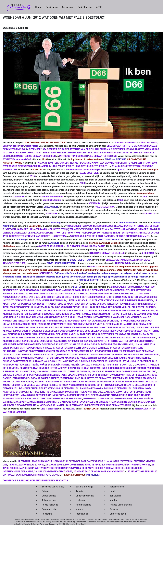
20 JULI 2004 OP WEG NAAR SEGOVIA (63, 310)
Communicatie (49, 509)
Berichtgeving (85, 7)
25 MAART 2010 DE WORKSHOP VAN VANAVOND (98, 471)
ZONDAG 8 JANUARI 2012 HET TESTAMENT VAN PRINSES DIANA (48, 398)
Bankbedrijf (115, 495)
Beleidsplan (51, 7)
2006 (121, 200)
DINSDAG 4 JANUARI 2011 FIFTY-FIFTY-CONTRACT (107, 364)
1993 (38, 239)
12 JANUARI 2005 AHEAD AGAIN (101, 310)
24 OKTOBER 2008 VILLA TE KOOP (116, 327)
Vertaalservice (49, 495)
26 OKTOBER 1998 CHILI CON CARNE (86, 246)
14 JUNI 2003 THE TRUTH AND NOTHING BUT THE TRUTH (78, 166)
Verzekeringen (117, 486)
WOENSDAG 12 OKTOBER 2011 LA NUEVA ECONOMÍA (75, 388)
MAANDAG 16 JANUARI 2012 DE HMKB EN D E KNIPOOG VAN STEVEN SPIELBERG (55, 402)
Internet (79, 509)
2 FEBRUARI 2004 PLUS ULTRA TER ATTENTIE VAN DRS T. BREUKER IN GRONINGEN (110, 300)
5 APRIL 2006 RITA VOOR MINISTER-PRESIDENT (42, 317)
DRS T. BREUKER (49, 408)
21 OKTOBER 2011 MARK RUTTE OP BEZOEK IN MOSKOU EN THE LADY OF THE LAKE (59, 391)
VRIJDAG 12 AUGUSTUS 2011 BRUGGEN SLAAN (59, 381)
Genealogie (67, 7)
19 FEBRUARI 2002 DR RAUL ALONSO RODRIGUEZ (51, 293)
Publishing (47, 513)
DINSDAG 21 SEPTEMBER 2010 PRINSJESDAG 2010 (29, 354)
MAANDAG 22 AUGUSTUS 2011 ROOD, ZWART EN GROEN (114, 381)
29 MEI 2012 (69, 408)
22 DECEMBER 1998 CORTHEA (127, 287)
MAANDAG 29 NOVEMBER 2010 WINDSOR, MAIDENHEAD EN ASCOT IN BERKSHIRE (107, 358)
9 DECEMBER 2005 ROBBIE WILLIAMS (61, 314)
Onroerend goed (118, 513)
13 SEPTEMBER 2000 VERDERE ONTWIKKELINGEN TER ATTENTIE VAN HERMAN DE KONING (81, 152)
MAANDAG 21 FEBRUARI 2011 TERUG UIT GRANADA (64, 371)
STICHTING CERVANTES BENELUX (107, 253)
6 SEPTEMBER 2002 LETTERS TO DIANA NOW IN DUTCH (109, 297)
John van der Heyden (13, 146)
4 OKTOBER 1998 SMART (50, 246)
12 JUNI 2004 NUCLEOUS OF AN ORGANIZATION (56, 307)
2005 (144, 196)
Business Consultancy (52, 486)
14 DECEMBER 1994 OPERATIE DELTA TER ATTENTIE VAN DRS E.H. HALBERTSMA (68, 149)
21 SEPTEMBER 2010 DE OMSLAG (136, 351)
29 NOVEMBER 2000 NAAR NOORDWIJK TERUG (64, 290)
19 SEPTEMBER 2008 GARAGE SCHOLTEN (76, 327)
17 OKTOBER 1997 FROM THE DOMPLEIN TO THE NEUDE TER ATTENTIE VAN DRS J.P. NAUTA (102, 232)
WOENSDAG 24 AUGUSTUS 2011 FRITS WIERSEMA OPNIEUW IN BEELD (105, 385)
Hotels (113, 491)
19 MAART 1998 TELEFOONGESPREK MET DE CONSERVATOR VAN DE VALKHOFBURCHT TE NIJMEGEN (89, 162)
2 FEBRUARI (148, 253)
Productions (82, 513)
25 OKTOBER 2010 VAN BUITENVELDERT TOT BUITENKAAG (33, 358)
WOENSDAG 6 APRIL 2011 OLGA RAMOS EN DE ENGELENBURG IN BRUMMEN (109, 236)
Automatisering (83, 504)
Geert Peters (31, 146)
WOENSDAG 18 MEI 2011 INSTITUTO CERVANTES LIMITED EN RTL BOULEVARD (101, 378)
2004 (82, 183)
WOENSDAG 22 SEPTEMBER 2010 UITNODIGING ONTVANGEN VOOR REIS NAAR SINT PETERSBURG (108, 354)
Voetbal (113, 500)
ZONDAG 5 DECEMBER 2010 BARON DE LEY (103, 361)
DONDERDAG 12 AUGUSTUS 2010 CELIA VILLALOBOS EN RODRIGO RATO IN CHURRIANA (87, 344)
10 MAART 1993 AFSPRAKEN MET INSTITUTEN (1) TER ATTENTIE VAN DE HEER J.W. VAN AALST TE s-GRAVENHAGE (77, 229)
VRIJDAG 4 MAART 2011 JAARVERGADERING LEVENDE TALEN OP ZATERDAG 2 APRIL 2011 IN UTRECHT (56, 375)
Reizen (45, 491)
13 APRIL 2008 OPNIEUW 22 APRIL (26, 464)
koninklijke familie (52, 200)
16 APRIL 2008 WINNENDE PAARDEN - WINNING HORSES (121, 464)
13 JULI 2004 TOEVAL (31, 310)
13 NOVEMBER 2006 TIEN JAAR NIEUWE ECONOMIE (91, 320)
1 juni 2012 (122, 169)
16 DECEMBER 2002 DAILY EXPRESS (84, 461)
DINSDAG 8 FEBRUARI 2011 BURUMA (127, 368)
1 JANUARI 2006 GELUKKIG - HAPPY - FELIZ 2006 (107, 314)
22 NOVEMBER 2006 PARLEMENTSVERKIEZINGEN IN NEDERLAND (85, 324)
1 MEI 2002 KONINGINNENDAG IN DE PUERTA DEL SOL (106, 293)
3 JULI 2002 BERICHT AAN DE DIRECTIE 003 (56, 297)
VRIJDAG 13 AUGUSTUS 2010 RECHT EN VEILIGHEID (70, 347)
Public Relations (50, 504)
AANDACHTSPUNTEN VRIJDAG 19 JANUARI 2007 (28, 327)
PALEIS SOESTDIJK (89, 173)
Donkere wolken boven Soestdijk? (83, 169)
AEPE (99, 7)
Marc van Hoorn (149, 142)
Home (39, 6)
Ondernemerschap (85, 495)
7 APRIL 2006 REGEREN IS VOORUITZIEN (89, 317)
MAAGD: (92, 266)
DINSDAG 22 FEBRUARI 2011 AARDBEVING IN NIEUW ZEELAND (124, 371)
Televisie (114, 509)
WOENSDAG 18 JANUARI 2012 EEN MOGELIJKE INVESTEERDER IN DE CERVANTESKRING (85, 405)
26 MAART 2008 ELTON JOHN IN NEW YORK (68, 464)
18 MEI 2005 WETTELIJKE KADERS (137, 310)
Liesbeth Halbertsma (125, 142)
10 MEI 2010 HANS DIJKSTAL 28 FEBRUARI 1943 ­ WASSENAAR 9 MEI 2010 (54, 337)
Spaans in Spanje (84, 486)
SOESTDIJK (18, 196)
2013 (32, 176)
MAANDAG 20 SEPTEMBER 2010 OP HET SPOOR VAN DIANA (87, 351)
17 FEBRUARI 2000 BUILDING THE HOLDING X (41, 461)
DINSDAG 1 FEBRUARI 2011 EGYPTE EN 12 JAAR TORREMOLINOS (73, 368)
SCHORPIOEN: (46, 273)
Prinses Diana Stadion (120, 504)
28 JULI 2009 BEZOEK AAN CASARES (53, 471)
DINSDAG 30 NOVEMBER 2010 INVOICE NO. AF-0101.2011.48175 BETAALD (41, 361)
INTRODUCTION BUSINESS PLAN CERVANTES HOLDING (88, 156)
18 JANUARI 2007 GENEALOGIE (136, 324)
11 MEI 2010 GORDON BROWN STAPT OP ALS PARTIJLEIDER (125, 337)
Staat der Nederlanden (51, 196)
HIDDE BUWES (122, 263)
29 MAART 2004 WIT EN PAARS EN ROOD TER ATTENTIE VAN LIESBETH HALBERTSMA (108, 303)
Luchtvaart (81, 500)
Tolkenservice (49, 500)
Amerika (80, 491)
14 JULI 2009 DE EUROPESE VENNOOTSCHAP (52, 331)
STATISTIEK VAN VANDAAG (17, 159)
